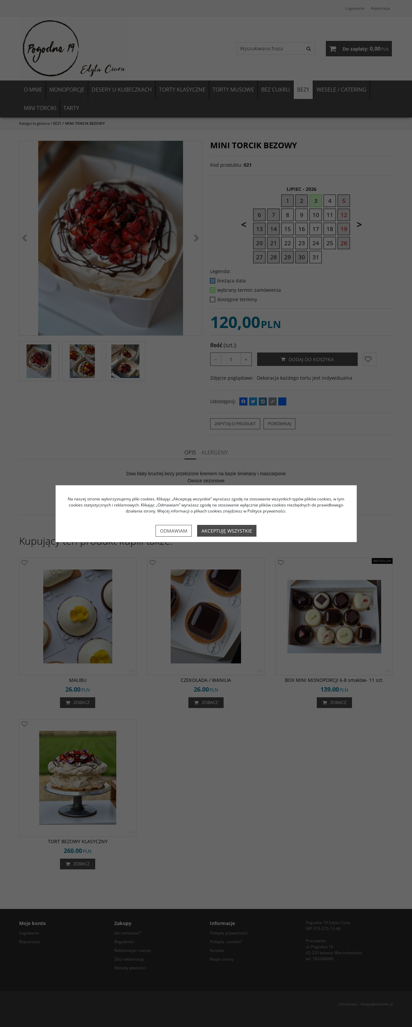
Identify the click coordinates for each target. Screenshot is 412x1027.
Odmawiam (173, 531)
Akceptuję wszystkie (226, 531)
